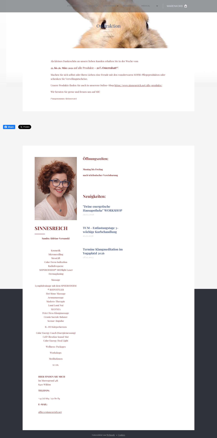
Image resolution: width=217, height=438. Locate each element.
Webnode (111, 435)
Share (9, 127)
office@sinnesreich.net (50, 412)
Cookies (121, 435)
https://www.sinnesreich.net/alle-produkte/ (138, 85)
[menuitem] (88, 6)
